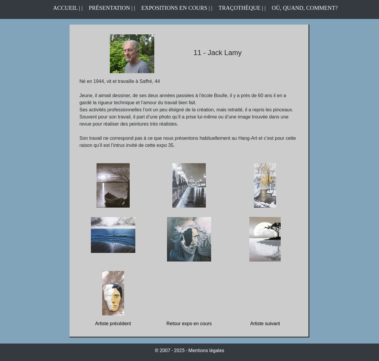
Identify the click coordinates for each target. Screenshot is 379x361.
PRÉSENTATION (109, 8)
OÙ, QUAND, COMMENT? (305, 8)
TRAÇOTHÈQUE (240, 8)
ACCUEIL (66, 8)
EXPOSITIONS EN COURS (174, 8)
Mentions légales (206, 350)
